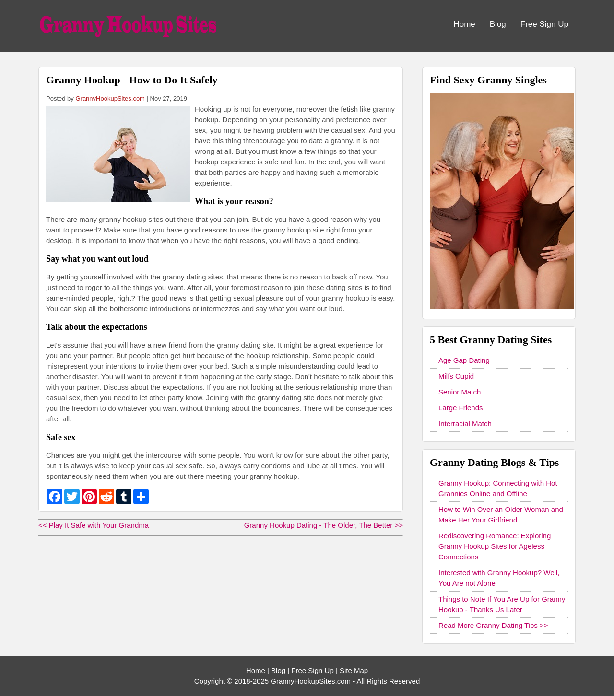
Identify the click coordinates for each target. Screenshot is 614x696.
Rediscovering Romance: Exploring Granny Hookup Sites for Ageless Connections (494, 546)
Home (464, 24)
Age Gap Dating (464, 360)
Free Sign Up (544, 24)
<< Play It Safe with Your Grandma (93, 525)
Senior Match (459, 392)
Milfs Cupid (456, 376)
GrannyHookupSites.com (110, 98)
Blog (498, 24)
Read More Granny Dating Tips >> (493, 625)
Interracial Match (465, 423)
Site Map (354, 670)
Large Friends (460, 408)
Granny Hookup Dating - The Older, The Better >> (323, 525)
